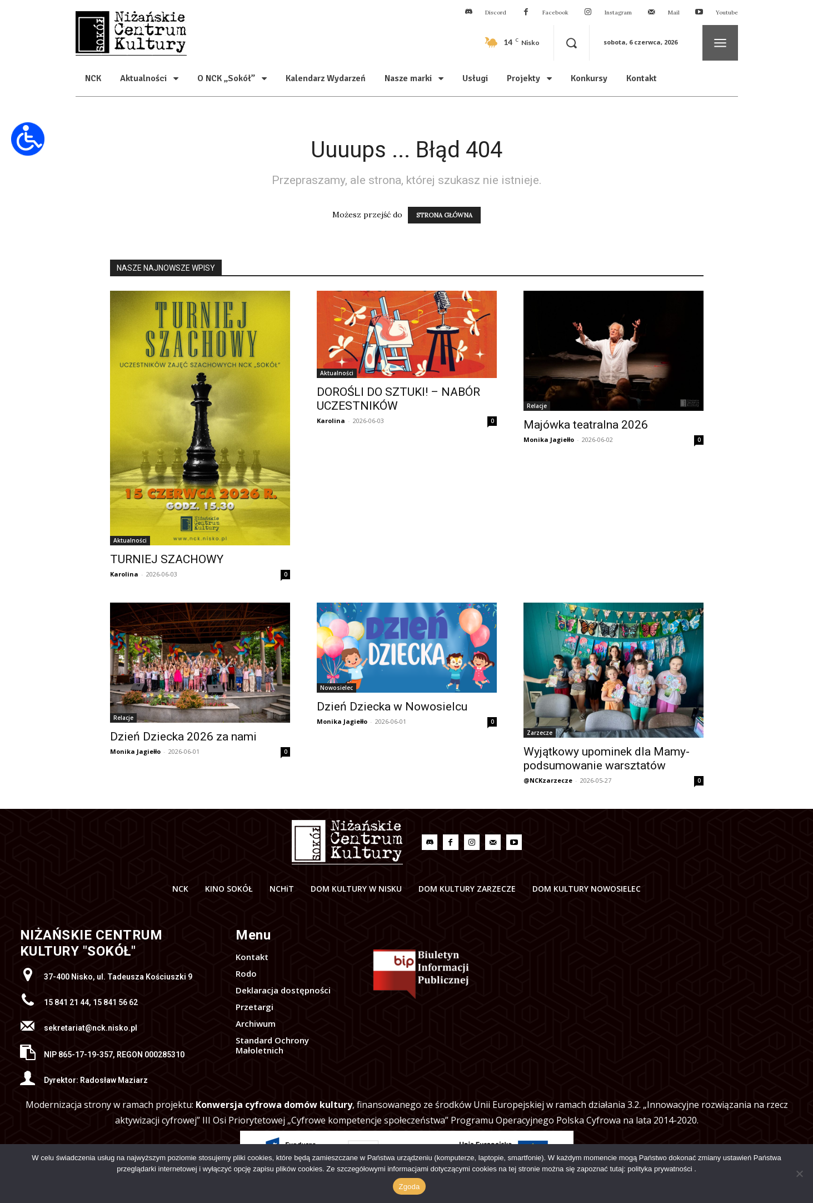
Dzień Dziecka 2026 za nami (183, 736)
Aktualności (130, 540)
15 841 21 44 (66, 1002)
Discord (495, 12)
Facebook (555, 12)
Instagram (618, 12)
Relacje (537, 406)
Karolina (124, 574)
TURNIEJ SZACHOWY (166, 559)
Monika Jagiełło (548, 439)
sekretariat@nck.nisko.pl (90, 1027)
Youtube (727, 12)
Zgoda (409, 1186)
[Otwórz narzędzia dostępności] (27, 139)
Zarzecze (539, 733)
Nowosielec (336, 688)
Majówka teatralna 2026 (585, 424)
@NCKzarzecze (547, 780)
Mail (674, 12)
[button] (572, 43)
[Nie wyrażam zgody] (799, 1173)
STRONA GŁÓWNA (444, 215)
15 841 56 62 (115, 1002)
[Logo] (347, 842)
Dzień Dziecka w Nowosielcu (392, 706)
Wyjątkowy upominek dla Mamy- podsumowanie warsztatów (606, 758)
